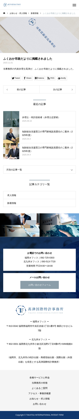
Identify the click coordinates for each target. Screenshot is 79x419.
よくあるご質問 (39, 388)
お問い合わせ (39, 404)
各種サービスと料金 (39, 377)
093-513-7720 (48, 261)
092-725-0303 (47, 257)
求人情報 (11, 195)
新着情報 (11, 203)
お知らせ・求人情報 (39, 398)
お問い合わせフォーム (39, 285)
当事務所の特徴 (39, 383)
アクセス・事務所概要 (39, 393)
